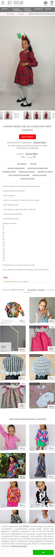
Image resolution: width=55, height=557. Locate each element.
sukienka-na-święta (45, 172)
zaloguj (52, 5)
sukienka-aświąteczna (16, 168)
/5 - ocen (26, 157)
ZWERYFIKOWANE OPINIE (16, 282)
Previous (4, 60)
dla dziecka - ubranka (36, 290)
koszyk (45, 5)
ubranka (33, 164)
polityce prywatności (19, 546)
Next (51, 60)
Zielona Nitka (39, 142)
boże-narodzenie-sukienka (19, 175)
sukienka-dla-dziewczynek (37, 168)
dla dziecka (21, 164)
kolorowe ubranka (27, 178)
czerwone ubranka (39, 175)
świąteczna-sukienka (27, 172)
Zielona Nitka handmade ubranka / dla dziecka (27, 419)
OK (43, 552)
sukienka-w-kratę (9, 172)
